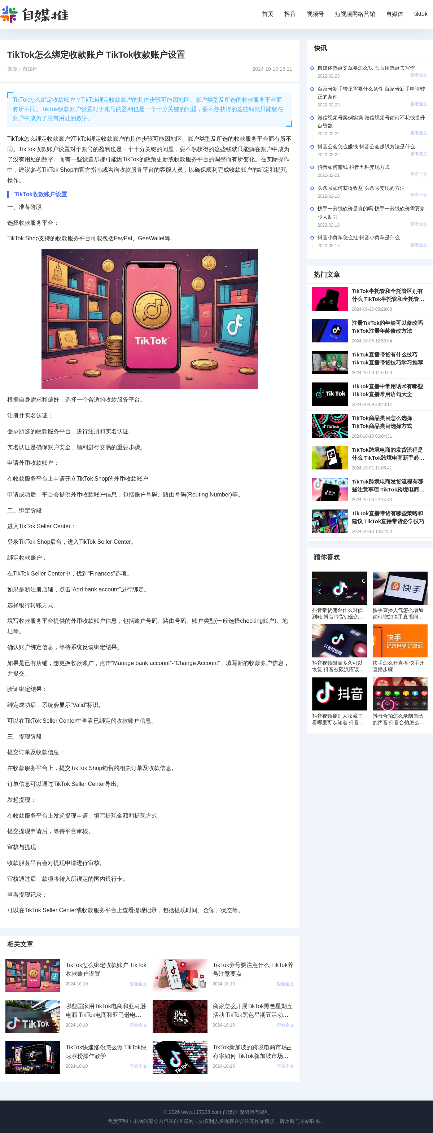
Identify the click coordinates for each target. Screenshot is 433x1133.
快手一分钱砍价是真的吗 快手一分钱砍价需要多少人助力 (371, 212)
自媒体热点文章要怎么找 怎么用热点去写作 (366, 68)
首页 (268, 14)
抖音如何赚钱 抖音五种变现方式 (354, 167)
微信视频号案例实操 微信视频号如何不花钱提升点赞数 (371, 121)
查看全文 (419, 75)
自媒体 (394, 14)
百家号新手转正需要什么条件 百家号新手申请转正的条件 (371, 93)
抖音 (290, 14)
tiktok (421, 14)
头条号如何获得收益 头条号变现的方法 (361, 188)
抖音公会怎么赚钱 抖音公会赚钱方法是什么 (366, 146)
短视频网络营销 (355, 14)
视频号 (315, 14)
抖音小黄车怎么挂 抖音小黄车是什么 (359, 237)
